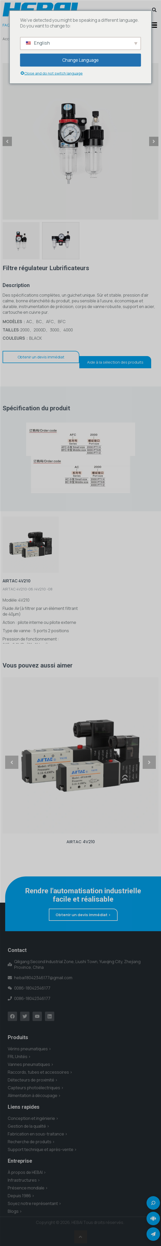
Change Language (80, 60)
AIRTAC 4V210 (80, 842)
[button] (154, 10)
